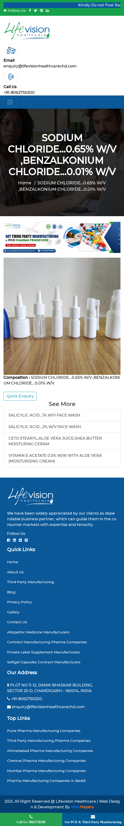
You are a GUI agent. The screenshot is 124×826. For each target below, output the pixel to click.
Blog (11, 592)
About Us (15, 572)
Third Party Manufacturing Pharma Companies (49, 740)
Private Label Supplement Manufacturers (43, 652)
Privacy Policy (19, 602)
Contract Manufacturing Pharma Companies (47, 642)
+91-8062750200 (19, 92)
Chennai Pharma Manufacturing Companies (46, 760)
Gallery (13, 612)
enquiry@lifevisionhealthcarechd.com (40, 66)
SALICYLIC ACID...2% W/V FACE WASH (44, 427)
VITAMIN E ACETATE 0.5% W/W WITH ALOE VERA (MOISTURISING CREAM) (55, 458)
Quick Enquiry (20, 396)
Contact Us (17, 622)
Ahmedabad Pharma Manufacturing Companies (50, 750)
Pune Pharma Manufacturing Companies (43, 730)
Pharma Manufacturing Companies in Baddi (46, 780)
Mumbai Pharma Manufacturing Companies (46, 770)
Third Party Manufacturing (30, 582)
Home (24, 183)
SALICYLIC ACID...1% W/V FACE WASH (44, 415)
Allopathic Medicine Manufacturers (38, 632)
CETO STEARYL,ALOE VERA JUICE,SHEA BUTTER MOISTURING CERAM (55, 441)
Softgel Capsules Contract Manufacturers (43, 662)
